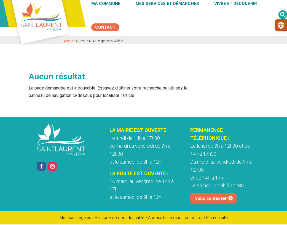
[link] (281, 25)
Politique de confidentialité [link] (119, 217)
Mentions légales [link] (75, 217)
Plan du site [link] (217, 217)
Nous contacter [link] (210, 190)
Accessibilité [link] (160, 217)
